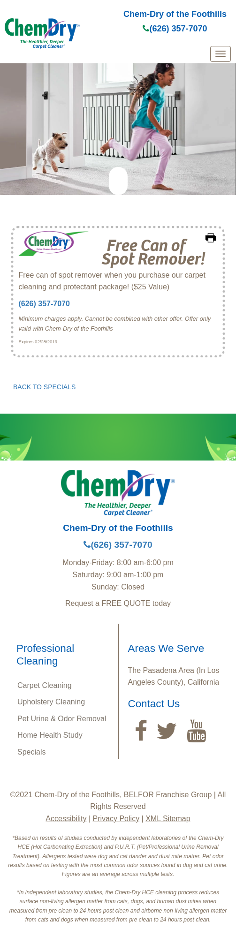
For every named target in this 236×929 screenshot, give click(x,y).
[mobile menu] (220, 54)
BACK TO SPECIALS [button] (44, 387)
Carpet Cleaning (44, 685)
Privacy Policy (116, 819)
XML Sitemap (167, 819)
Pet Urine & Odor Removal (61, 719)
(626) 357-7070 (175, 28)
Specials (31, 752)
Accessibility (66, 819)
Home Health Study (50, 735)
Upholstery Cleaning (51, 702)
